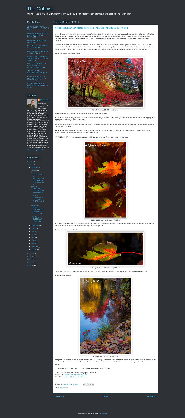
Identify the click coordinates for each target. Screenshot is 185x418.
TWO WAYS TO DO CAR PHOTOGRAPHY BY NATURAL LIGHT (38, 28)
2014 (32, 265)
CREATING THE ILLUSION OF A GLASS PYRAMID (37, 47)
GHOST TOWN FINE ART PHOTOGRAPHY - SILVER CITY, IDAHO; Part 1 (36, 78)
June (33, 234)
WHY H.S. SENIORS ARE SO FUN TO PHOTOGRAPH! (37, 199)
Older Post (151, 396)
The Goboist (40, 8)
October (34, 170)
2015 (32, 262)
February (35, 246)
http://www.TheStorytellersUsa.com (75, 377)
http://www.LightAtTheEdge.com (76, 375)
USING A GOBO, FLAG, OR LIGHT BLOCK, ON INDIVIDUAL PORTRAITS (36, 65)
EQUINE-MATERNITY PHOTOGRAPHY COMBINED (37, 189)
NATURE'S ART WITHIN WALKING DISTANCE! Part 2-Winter (37, 85)
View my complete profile (35, 150)
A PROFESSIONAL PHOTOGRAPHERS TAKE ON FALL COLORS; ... (37, 178)
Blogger (104, 413)
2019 (32, 165)
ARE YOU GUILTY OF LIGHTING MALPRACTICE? (37, 72)
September (35, 225)
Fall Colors (64, 388)
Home (105, 396)
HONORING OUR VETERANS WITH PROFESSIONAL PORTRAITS (37, 35)
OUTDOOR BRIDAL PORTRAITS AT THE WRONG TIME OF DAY (37, 209)
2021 (32, 162)
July (33, 231)
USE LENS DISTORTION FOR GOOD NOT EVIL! (37, 52)
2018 (32, 253)
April (33, 240)
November (35, 167)
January (34, 249)
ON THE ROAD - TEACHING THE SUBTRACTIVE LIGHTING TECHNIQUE (38, 58)
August (34, 228)
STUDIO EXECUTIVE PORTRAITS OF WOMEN (36, 219)
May (33, 237)
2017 (32, 256)
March (34, 243)
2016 (32, 259)
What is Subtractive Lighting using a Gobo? (36, 41)
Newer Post (60, 396)
